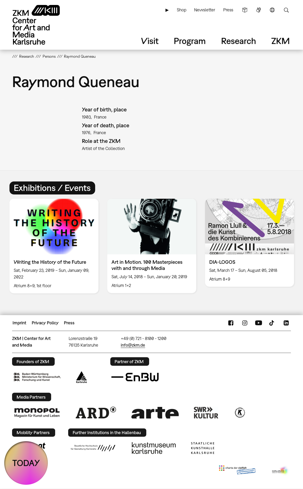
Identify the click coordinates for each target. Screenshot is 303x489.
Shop (181, 9)
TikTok (272, 323)
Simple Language (245, 10)
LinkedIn (286, 323)
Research (238, 41)
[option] (54, 246)
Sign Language (258, 10)
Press (228, 9)
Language (272, 10)
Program (190, 41)
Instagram (245, 323)
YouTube (258, 323)
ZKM (280, 41)
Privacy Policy (45, 322)
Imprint (19, 322)
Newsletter (204, 9)
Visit (150, 41)
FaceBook (231, 323)
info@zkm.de (133, 345)
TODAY (26, 463)
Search (286, 10)
